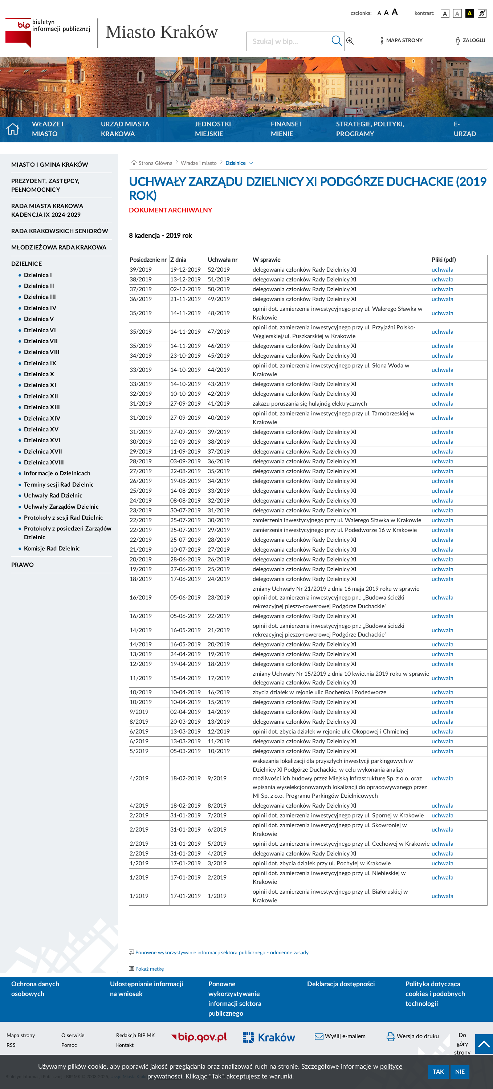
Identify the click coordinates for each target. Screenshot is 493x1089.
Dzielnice (26, 264)
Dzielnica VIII (42, 352)
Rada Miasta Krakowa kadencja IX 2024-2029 (47, 210)
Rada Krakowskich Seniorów (59, 231)
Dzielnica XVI (42, 440)
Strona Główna (155, 163)
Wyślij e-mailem (340, 1036)
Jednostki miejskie (213, 129)
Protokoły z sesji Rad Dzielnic (63, 518)
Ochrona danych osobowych (35, 989)
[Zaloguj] (470, 41)
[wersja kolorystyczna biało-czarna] (457, 13)
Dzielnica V (39, 319)
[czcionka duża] (402, 12)
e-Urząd (465, 129)
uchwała (442, 270)
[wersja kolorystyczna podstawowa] (445, 13)
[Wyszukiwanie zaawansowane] (350, 41)
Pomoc (69, 1045)
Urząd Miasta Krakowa (125, 129)
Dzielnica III (40, 297)
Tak (438, 1072)
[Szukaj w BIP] (288, 41)
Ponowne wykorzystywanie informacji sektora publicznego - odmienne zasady (222, 952)
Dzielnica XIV (42, 419)
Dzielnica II (39, 286)
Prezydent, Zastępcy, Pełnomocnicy (45, 185)
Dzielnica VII (41, 341)
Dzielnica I (38, 275)
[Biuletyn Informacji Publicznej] (200, 1042)
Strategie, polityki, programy (370, 129)
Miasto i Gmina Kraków (50, 165)
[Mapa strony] (401, 41)
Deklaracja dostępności (341, 984)
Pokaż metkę (149, 969)
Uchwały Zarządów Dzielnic (61, 507)
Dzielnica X (39, 374)
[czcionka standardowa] (379, 13)
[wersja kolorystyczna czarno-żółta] (469, 13)
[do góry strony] (471, 1044)
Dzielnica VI (40, 330)
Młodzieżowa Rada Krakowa (59, 248)
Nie (460, 1072)
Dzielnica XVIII (44, 463)
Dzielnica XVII (43, 452)
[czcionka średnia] (386, 13)
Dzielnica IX (40, 363)
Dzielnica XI (40, 385)
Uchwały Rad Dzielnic (53, 496)
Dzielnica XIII (42, 407)
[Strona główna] (15, 129)
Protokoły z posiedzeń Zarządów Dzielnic (68, 533)
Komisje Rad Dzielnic (52, 549)
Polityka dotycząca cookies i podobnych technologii (435, 994)
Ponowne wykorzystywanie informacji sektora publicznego (234, 999)
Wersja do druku (413, 1036)
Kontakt (125, 1045)
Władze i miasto (47, 129)
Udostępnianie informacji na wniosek (146, 989)
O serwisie (72, 1035)
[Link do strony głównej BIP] (121, 33)
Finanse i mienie (286, 129)
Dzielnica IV (40, 308)
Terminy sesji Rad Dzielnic (59, 485)
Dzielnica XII (41, 396)
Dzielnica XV (41, 429)
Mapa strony (21, 1035)
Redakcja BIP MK (135, 1035)
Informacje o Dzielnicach (57, 473)
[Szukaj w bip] (337, 41)
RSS (11, 1045)
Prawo (22, 565)
